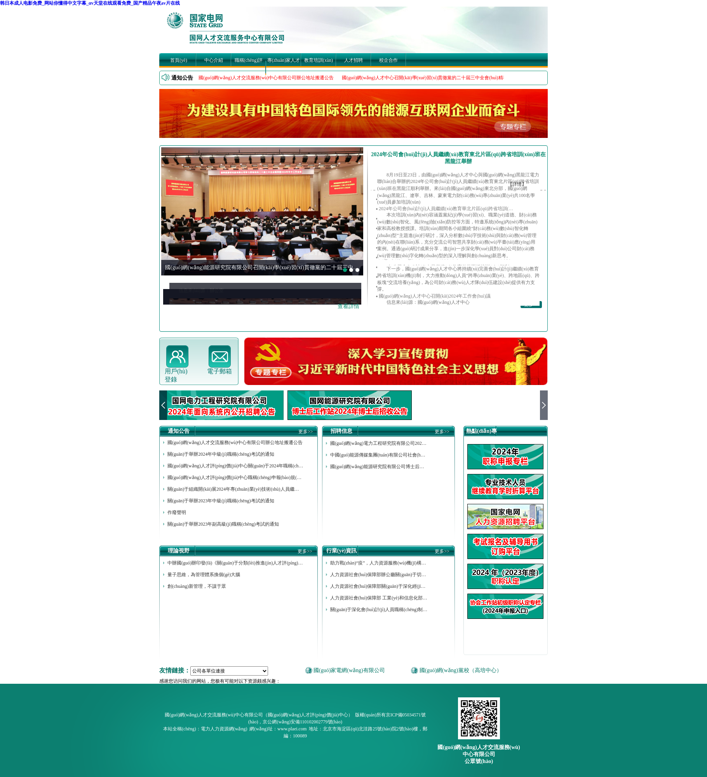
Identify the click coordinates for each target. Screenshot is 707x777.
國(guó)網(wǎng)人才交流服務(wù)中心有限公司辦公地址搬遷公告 (266, 77)
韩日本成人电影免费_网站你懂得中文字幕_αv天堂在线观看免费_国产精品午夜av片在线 (90, 3)
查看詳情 (348, 306)
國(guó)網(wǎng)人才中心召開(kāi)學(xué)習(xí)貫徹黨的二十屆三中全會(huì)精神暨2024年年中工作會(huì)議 (452, 77)
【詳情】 (517, 184)
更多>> (305, 431)
